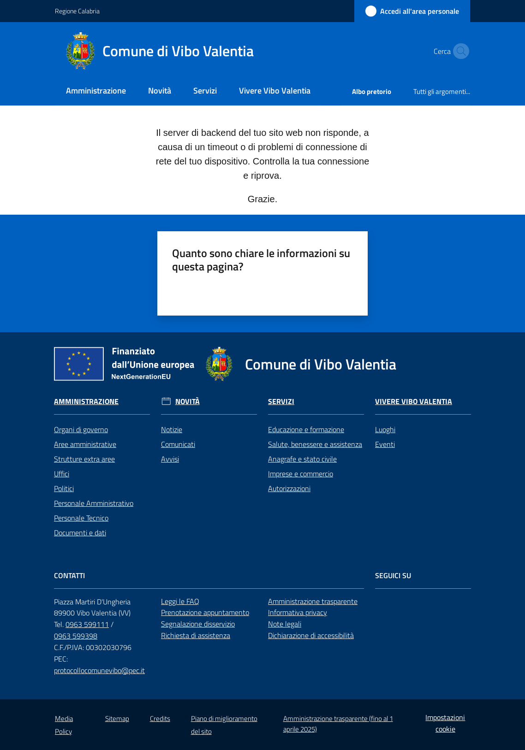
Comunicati (178, 444)
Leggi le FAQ (180, 601)
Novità (187, 401)
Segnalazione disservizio (198, 623)
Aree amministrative (85, 444)
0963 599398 (75, 635)
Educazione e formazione (306, 429)
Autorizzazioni (289, 488)
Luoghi (385, 429)
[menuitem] (96, 91)
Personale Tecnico (81, 517)
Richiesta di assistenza (195, 635)
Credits (160, 718)
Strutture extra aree (84, 458)
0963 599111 (87, 624)
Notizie (171, 429)
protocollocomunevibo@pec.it (99, 670)
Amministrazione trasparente (313, 601)
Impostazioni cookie (445, 723)
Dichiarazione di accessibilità (311, 635)
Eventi (385, 444)
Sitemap (117, 718)
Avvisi (170, 458)
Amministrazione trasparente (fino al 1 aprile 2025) (338, 723)
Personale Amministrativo (93, 503)
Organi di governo (81, 429)
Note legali (284, 623)
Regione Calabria (77, 11)
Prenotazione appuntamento (205, 612)
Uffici (61, 473)
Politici (64, 488)
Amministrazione (86, 401)
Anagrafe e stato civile (302, 458)
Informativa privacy (297, 612)
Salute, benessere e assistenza (315, 444)
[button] (459, 51)
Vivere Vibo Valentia (413, 401)
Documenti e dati (80, 532)
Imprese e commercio (300, 473)
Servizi (281, 401)
